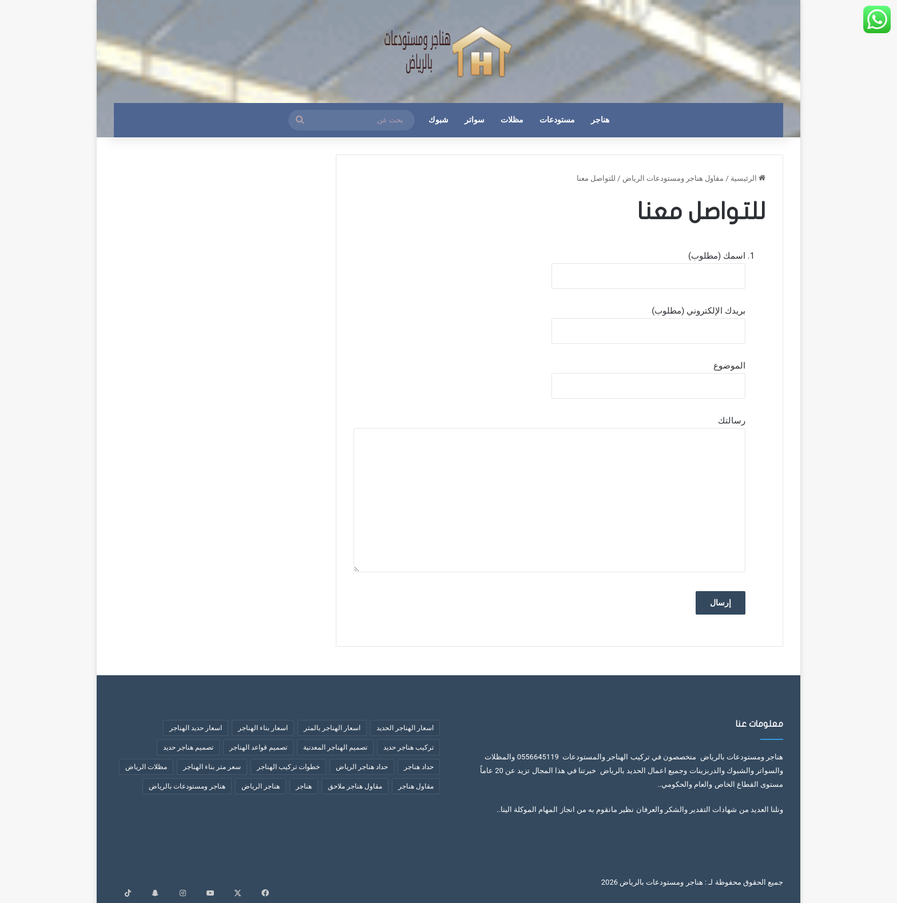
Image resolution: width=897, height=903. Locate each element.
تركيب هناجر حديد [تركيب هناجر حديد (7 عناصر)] (408, 747)
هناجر (600, 120)
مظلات (512, 120)
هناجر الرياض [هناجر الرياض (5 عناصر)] (260, 786)
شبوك (438, 120)
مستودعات (557, 120)
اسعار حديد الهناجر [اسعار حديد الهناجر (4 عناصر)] (195, 728)
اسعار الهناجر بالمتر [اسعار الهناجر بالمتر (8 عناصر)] (332, 728)
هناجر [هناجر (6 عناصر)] (304, 786)
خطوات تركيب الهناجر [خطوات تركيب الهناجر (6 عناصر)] (288, 767)
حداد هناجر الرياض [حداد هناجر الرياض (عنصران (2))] (362, 767)
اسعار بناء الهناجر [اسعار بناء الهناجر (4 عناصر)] (263, 728)
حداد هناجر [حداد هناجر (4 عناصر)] (419, 767)
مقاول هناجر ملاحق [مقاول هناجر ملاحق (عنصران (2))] (355, 786)
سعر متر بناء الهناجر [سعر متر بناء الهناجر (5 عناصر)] (212, 767)
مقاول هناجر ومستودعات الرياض (673, 178)
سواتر (475, 120)
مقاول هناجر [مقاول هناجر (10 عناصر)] (416, 786)
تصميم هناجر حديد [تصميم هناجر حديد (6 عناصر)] (188, 747)
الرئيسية (748, 178)
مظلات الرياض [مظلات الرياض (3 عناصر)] (146, 767)
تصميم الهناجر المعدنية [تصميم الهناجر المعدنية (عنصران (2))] (335, 747)
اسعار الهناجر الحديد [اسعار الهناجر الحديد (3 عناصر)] (405, 728)
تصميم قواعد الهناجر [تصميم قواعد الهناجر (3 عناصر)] (258, 747)
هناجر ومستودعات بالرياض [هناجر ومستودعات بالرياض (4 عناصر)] (187, 786)
